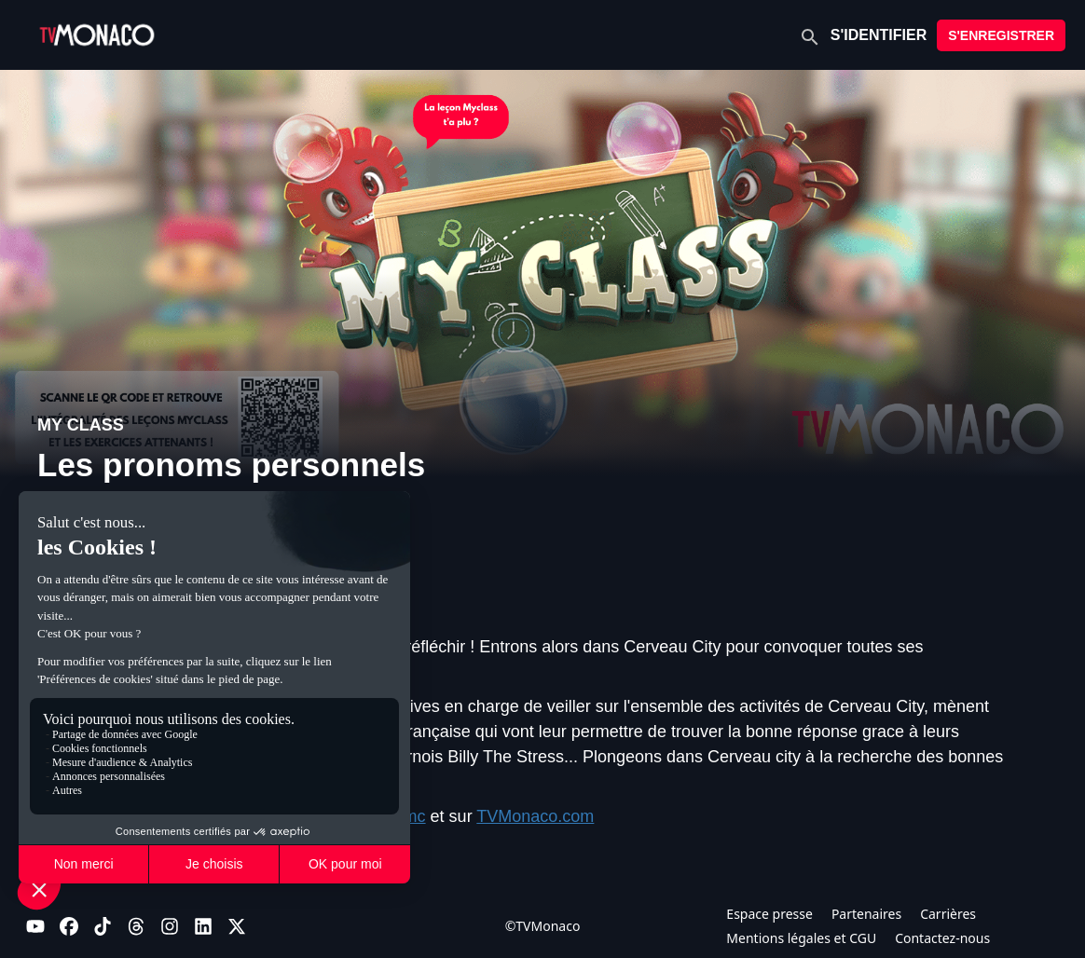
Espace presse (769, 914)
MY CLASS (80, 425)
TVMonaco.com (535, 816)
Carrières (948, 914)
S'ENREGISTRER (1001, 35)
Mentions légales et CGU (801, 938)
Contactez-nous (942, 938)
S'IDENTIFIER (879, 35)
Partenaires (866, 914)
